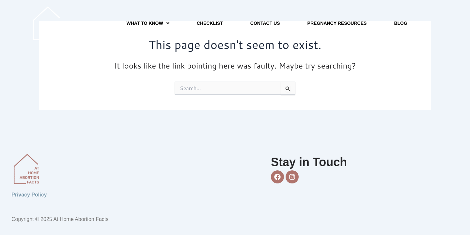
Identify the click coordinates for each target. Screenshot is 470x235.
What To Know (148, 23)
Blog (400, 23)
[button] (148, 23)
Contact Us (265, 23)
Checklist (210, 23)
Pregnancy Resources (337, 23)
